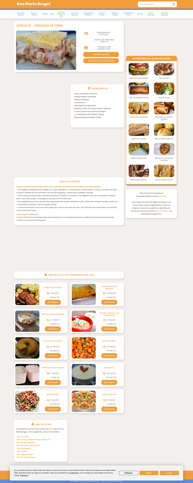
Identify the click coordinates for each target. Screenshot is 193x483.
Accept (169, 473)
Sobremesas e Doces (129, 14)
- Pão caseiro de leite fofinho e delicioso (33, 439)
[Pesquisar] (174, 4)
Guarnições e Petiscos (88, 14)
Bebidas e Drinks (115, 14)
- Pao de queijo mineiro (26, 457)
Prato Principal (151, 14)
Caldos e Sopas (101, 14)
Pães (51, 429)
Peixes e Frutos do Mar (61, 14)
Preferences (128, 473)
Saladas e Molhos (75, 14)
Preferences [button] (24, 475)
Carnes (45, 14)
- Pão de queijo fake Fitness (28, 445)
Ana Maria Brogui (21, 14)
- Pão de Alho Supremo (26, 442)
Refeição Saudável (164, 14)
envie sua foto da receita (101, 60)
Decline (148, 473)
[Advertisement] (41, 101)
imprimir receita (101, 54)
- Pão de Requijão (23, 448)
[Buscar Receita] (154, 4)
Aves (52, 14)
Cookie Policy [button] (74, 473)
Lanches (140, 14)
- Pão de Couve (22, 436)
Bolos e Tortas (34, 14)
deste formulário (162, 211)
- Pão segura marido (25, 454)
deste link (162, 196)
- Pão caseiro (21, 451)
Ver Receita (52, 302)
